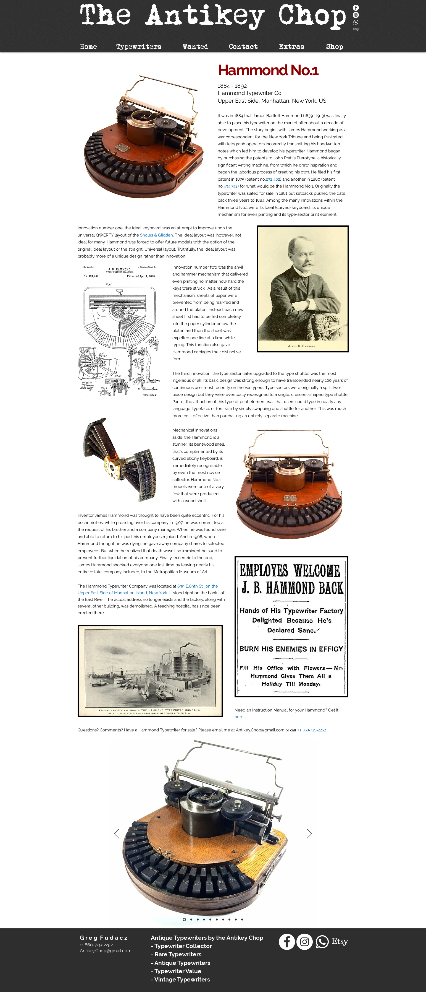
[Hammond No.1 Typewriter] (184, 919)
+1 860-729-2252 (311, 730)
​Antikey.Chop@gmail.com (106, 950)
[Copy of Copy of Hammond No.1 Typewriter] (229, 919)
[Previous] (116, 834)
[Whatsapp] (356, 22)
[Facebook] (356, 8)
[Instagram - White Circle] (356, 15)
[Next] (309, 834)
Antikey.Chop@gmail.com (260, 730)
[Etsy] (356, 29)
